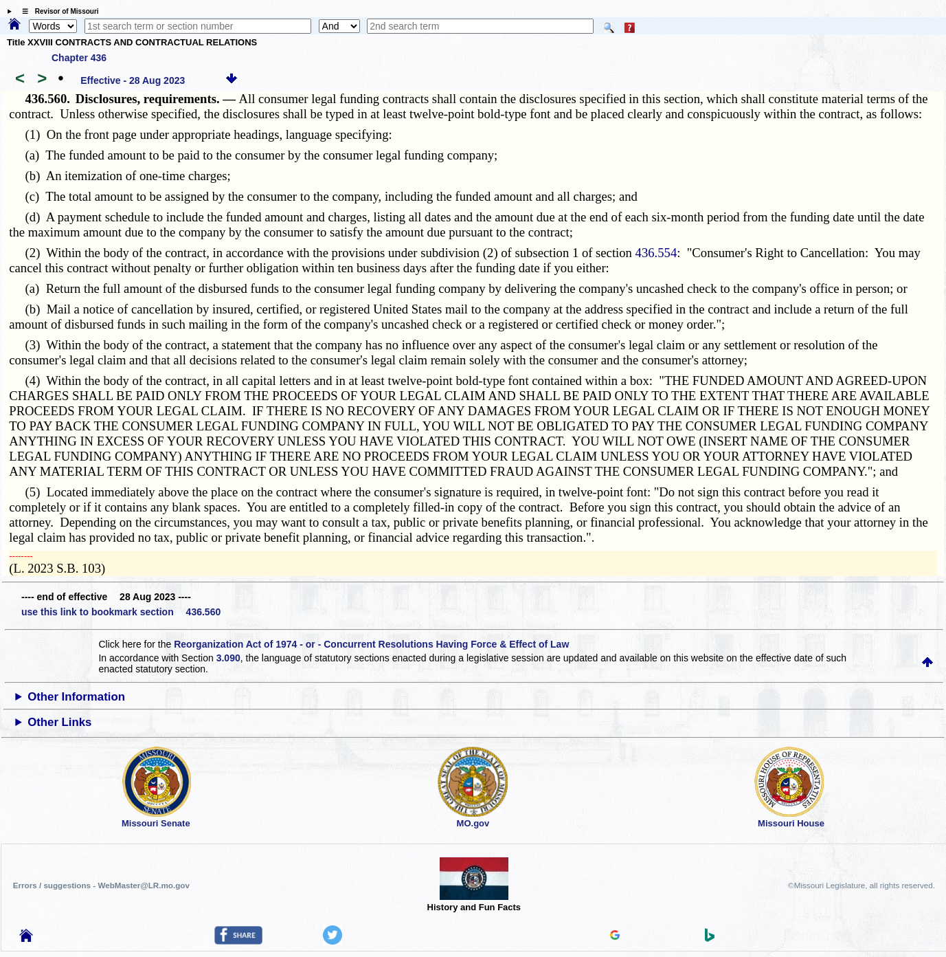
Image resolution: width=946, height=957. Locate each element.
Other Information (76, 696)
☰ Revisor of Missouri (57, 11)
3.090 (228, 657)
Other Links (59, 722)
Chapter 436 (79, 57)
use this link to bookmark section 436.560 (121, 611)
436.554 (656, 252)
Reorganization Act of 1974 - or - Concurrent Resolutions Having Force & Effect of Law (371, 644)
